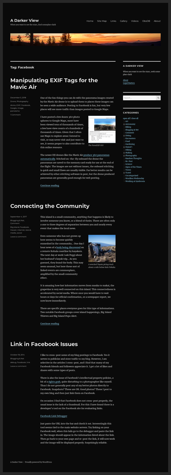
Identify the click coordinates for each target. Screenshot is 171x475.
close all (134, 118)
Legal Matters (129, 83)
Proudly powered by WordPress (38, 462)
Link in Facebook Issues (44, 344)
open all (126, 118)
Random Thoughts (133, 158)
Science (128, 164)
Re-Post (129, 161)
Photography (22, 101)
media (13, 233)
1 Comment (15, 115)
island (28, 230)
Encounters (130, 138)
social (19, 233)
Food (127, 141)
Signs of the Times (133, 167)
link (28, 362)
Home (90, 21)
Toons (128, 170)
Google (13, 108)
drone (13, 105)
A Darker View (24, 20)
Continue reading (49, 185)
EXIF (18, 105)
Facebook (25, 105)
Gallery (123, 21)
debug (13, 362)
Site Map (102, 21)
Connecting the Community (49, 206)
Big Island (14, 227)
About (157, 21)
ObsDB (146, 21)
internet (21, 230)
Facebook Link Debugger (53, 416)
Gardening (130, 144)
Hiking (128, 150)
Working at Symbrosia (135, 181)
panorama (15, 111)
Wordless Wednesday (134, 178)
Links (113, 21)
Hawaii (13, 230)
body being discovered (68, 247)
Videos (135, 21)
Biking (128, 127)
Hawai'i (128, 147)
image (20, 108)
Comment (14, 223)
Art (126, 121)
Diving (128, 135)
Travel (128, 173)
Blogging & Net (17, 220)
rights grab (54, 381)
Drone (13, 101)
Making (128, 153)
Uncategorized (131, 175)
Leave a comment (18, 237)
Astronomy (130, 124)
